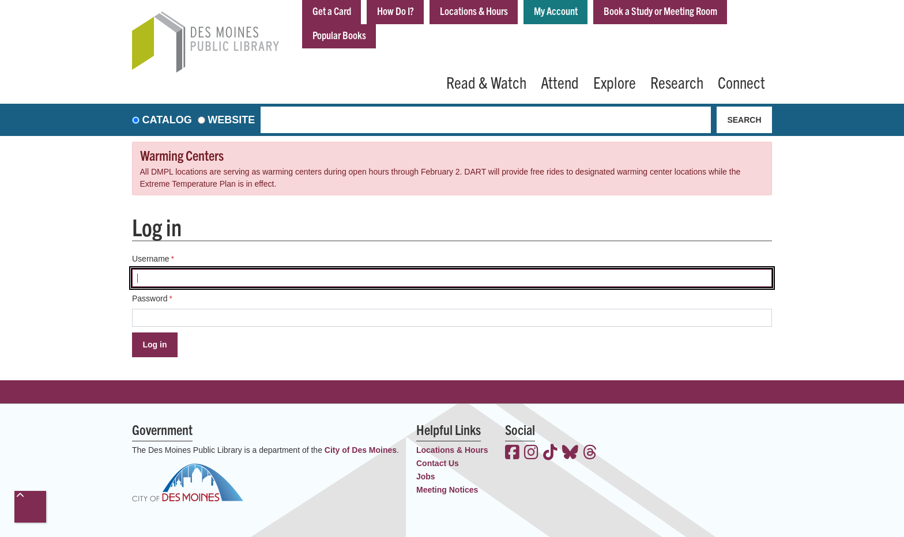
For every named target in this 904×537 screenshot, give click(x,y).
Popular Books (339, 34)
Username (151, 258)
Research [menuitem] (676, 81)
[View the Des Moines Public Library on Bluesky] (570, 453)
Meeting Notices (447, 489)
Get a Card (331, 10)
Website (231, 120)
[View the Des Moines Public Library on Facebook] (512, 453)
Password (149, 298)
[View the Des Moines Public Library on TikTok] (550, 453)
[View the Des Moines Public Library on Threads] (590, 453)
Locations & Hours (474, 10)
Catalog (167, 120)
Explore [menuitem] (614, 81)
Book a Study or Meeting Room (660, 10)
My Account (556, 10)
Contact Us (437, 463)
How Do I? (395, 10)
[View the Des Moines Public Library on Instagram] (531, 453)
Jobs (425, 476)
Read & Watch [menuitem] (486, 81)
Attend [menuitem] (560, 81)
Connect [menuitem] (741, 81)
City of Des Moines (361, 450)
